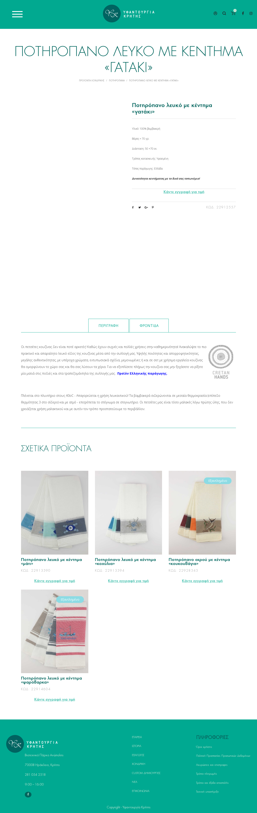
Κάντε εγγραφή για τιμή (184, 192)
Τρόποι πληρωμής (206, 773)
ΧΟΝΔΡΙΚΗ (138, 764)
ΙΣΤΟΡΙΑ (136, 746)
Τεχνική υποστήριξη (207, 791)
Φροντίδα (149, 325)
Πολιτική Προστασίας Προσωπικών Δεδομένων (223, 755)
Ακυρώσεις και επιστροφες (212, 765)
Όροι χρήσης (204, 747)
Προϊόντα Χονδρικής (91, 80)
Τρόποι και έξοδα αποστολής (212, 783)
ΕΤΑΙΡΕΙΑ (137, 737)
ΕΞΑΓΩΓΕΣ (138, 755)
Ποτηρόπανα (117, 80)
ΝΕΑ (134, 782)
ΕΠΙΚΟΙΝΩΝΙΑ (140, 791)
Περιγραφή (108, 325)
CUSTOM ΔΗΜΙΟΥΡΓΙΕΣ (146, 773)
